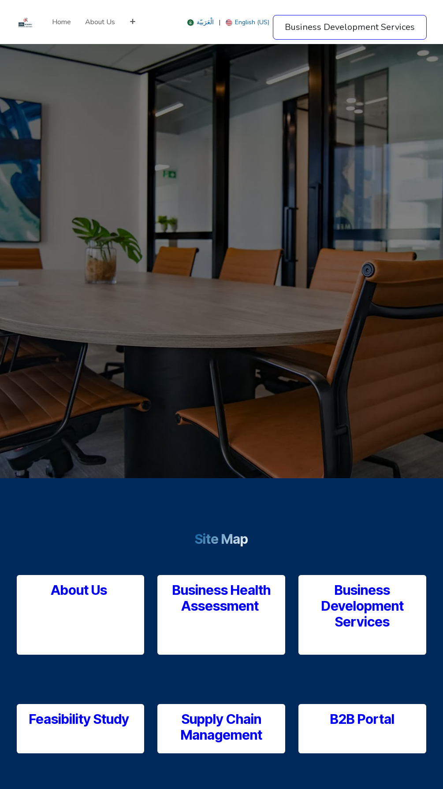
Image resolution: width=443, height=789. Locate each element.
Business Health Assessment (221, 598)
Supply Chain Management (221, 727)
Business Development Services (362, 606)
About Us (79, 590)
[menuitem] (61, 22)
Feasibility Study (80, 719)
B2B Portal (362, 719)
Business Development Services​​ (350, 27)
